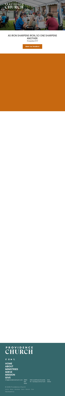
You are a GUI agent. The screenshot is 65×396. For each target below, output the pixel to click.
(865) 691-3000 (25, 381)
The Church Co (9, 391)
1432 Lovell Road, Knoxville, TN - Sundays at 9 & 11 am (37, 380)
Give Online (49, 380)
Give (8, 377)
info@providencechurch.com (14, 380)
